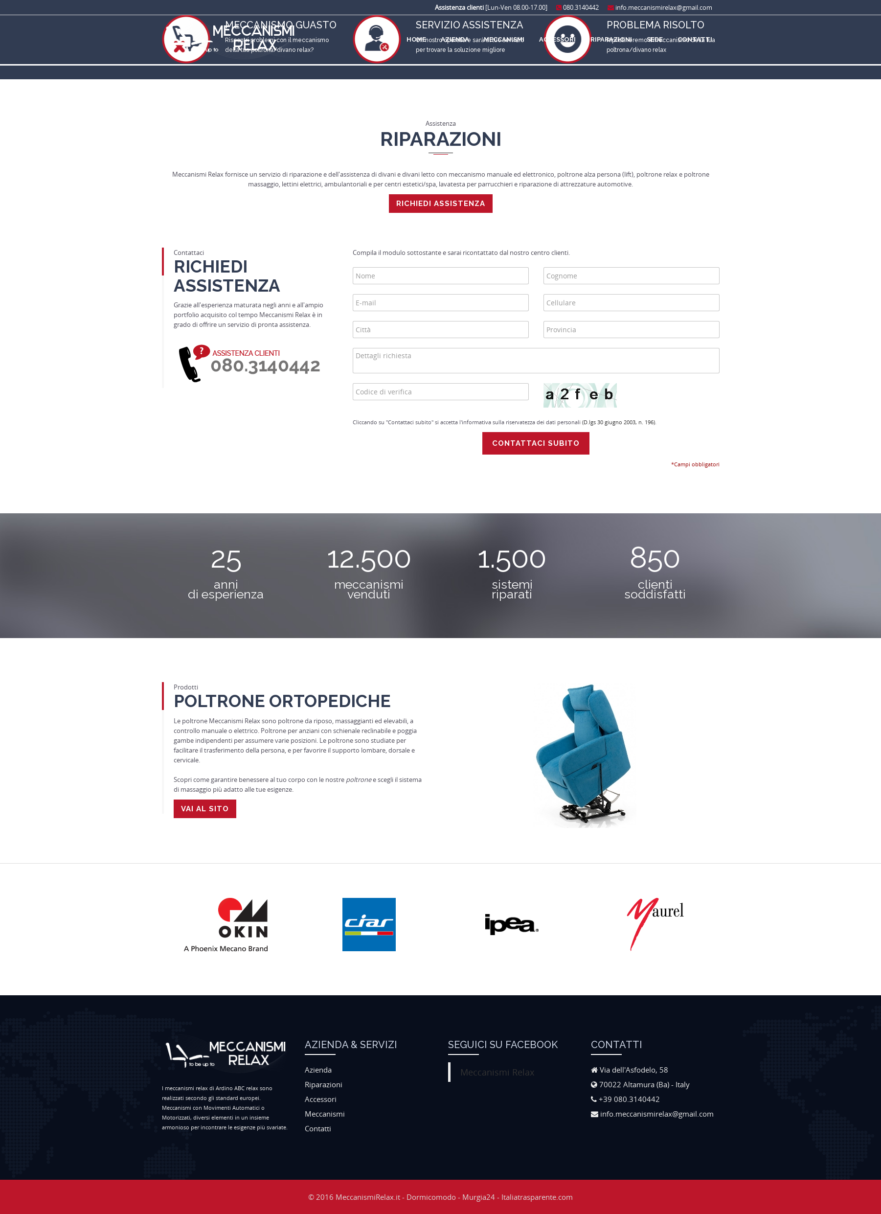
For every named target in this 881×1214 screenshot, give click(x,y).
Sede (655, 39)
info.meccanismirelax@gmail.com (660, 7)
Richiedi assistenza (440, 203)
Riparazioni (611, 39)
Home (416, 39)
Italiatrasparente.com (537, 1197)
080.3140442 (577, 7)
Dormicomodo (431, 1197)
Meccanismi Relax (497, 1072)
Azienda (455, 39)
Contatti (695, 39)
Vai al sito (205, 808)
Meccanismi (504, 39)
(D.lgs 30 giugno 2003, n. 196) (618, 422)
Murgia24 (478, 1197)
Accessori (557, 39)
